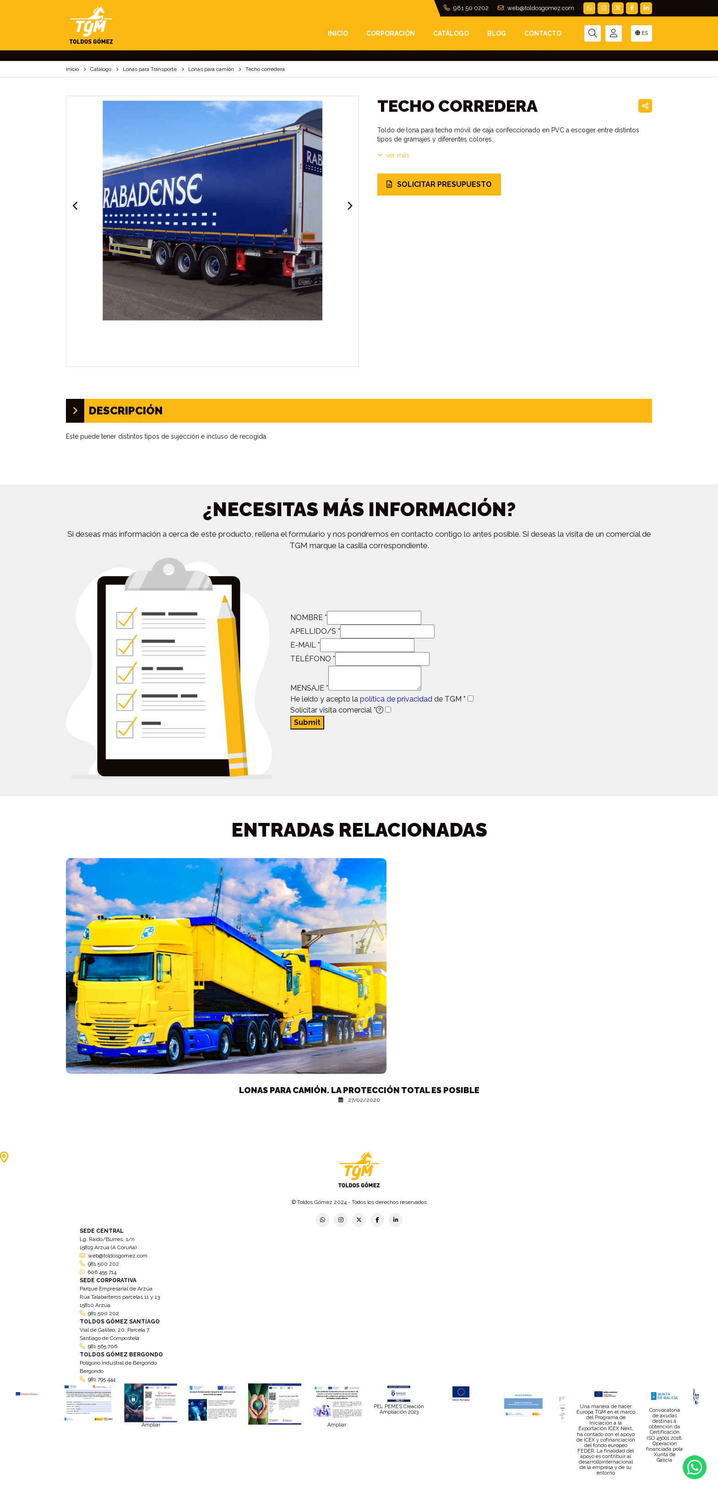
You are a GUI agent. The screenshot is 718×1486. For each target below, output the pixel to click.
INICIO (338, 33)
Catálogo (451, 33)
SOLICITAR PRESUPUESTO (439, 184)
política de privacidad (396, 699)
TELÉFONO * (312, 658)
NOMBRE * (308, 617)
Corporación (390, 33)
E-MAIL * (305, 645)
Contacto (542, 33)
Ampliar (150, 1425)
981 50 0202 (466, 8)
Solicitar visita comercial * (336, 710)
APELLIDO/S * (315, 631)
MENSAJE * (309, 688)
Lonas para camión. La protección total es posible (359, 1090)
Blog (496, 33)
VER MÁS (393, 155)
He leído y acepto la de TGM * (378, 699)
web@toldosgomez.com (536, 8)
